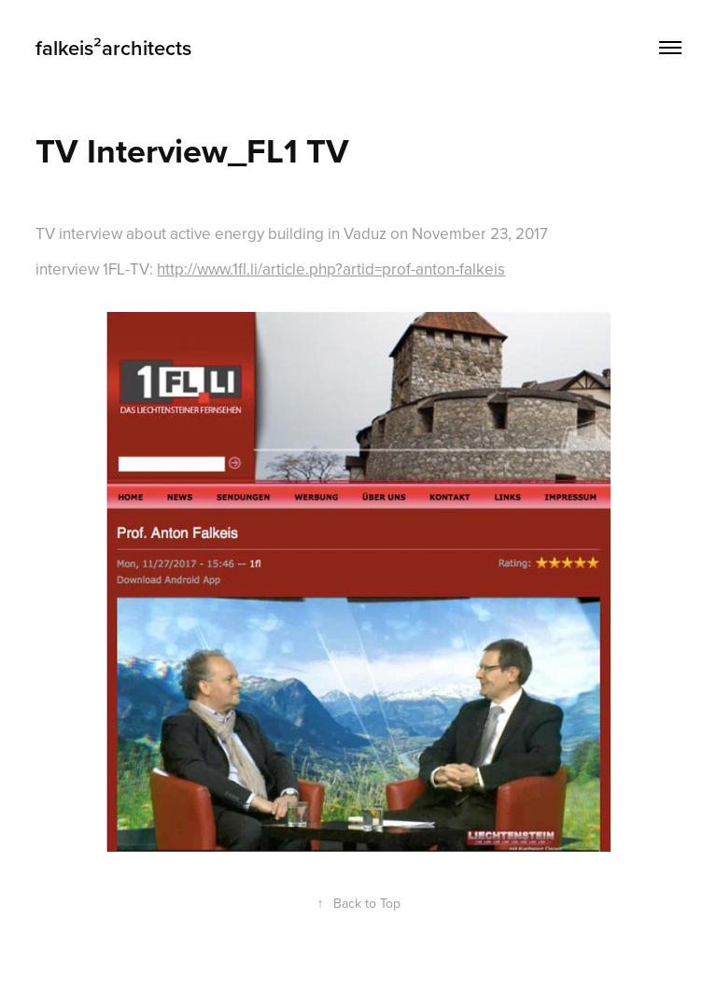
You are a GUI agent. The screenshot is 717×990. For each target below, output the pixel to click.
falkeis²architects (113, 48)
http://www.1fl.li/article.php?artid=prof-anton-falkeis (331, 269)
